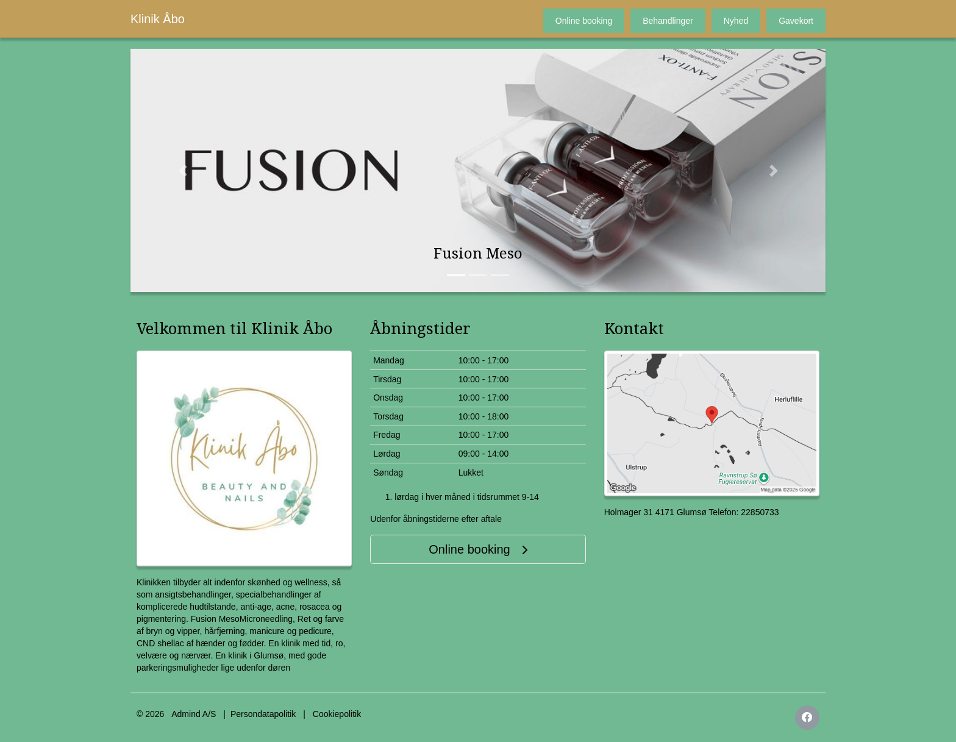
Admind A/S (193, 714)
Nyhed (736, 21)
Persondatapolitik (263, 714)
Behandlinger (668, 21)
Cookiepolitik (337, 714)
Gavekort (796, 21)
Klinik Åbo (157, 19)
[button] (182, 170)
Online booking (583, 21)
